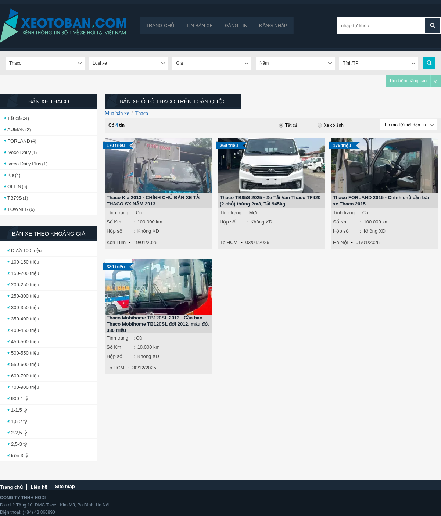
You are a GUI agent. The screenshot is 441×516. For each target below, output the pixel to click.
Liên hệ (39, 487)
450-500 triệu (25, 341)
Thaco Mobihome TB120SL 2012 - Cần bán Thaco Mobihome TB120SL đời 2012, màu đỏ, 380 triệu (158, 324)
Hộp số (114, 231)
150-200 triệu (25, 273)
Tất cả (14, 118)
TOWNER (18, 209)
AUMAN (16, 129)
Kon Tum (116, 242)
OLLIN (14, 186)
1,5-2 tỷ (19, 421)
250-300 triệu (25, 296)
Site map (65, 486)
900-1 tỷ (19, 398)
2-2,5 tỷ (19, 433)
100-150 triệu (25, 262)
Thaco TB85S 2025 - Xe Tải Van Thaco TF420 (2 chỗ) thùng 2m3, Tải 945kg (270, 201)
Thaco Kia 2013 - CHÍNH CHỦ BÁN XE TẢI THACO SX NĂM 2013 (154, 201)
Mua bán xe (117, 113)
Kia (10, 175)
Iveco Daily (19, 152)
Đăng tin (236, 25)
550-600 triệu (25, 364)
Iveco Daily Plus (24, 163)
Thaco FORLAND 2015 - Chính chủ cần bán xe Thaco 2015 (382, 201)
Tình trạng (117, 212)
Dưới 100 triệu (26, 250)
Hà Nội (340, 242)
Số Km (114, 222)
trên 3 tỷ (19, 455)
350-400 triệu (25, 319)
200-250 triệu (25, 284)
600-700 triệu (25, 376)
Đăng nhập (273, 25)
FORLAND (18, 141)
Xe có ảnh (331, 125)
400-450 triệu (25, 330)
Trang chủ (160, 25)
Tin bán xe (199, 25)
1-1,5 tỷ (19, 410)
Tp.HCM (228, 242)
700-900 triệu (25, 387)
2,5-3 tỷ (19, 444)
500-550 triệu (25, 353)
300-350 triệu (25, 307)
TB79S (14, 198)
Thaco (141, 113)
